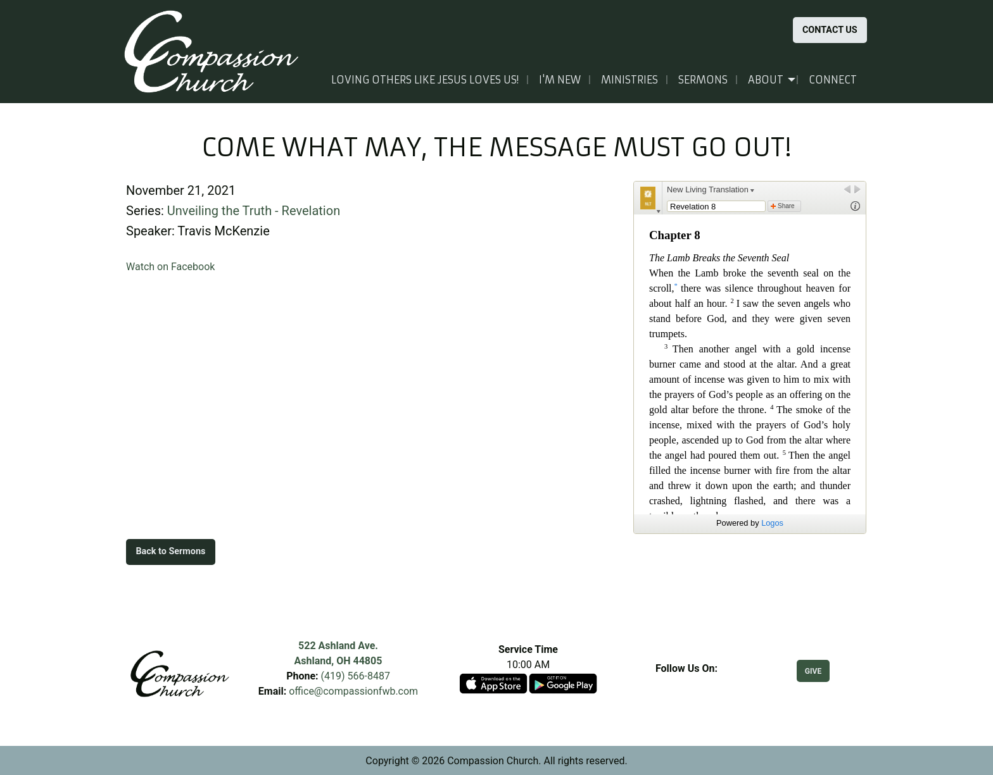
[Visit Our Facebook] (686, 683)
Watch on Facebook (170, 267)
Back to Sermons (170, 551)
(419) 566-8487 (355, 676)
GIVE (813, 671)
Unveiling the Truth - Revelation (253, 210)
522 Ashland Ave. (338, 646)
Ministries (629, 79)
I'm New (560, 79)
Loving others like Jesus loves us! (425, 79)
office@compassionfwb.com (353, 691)
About (765, 79)
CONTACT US (829, 30)
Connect (833, 79)
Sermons (703, 79)
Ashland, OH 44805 (338, 661)
